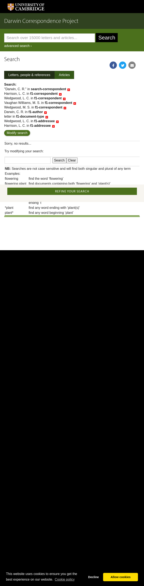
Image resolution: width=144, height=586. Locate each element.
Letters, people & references (29, 75)
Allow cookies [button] (121, 577)
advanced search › (18, 46)
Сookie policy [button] (65, 579)
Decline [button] (93, 577)
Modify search (17, 133)
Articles (64, 75)
